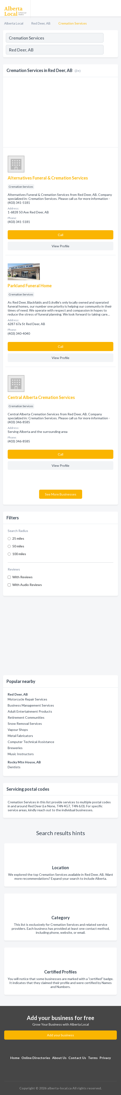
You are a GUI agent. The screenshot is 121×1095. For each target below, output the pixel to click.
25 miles (18, 538)
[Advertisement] (60, 635)
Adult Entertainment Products (30, 711)
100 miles (19, 554)
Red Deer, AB (40, 23)
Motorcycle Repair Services (27, 699)
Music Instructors (21, 754)
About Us (59, 1058)
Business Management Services (31, 705)
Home (15, 1058)
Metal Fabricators (20, 736)
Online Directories (35, 1058)
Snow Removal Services (25, 723)
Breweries (15, 748)
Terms (93, 1058)
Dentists (14, 767)
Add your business (60, 1035)
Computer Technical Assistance (31, 742)
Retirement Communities (26, 717)
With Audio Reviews (27, 585)
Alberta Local (13, 23)
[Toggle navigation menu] (114, 8)
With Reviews (22, 577)
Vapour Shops (18, 730)
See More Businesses (60, 494)
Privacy (105, 1058)
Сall (60, 235)
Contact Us (77, 1058)
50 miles (18, 546)
